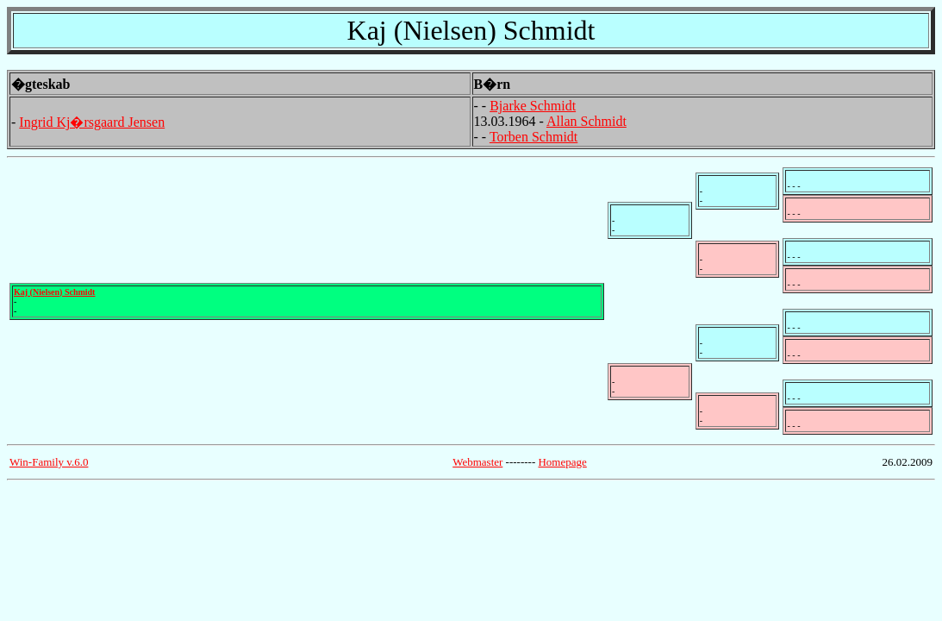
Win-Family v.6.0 (48, 461)
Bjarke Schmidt (533, 105)
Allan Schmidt (586, 121)
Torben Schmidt (533, 136)
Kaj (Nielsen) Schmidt (54, 292)
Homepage (562, 461)
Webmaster (477, 461)
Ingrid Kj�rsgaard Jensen (92, 122)
